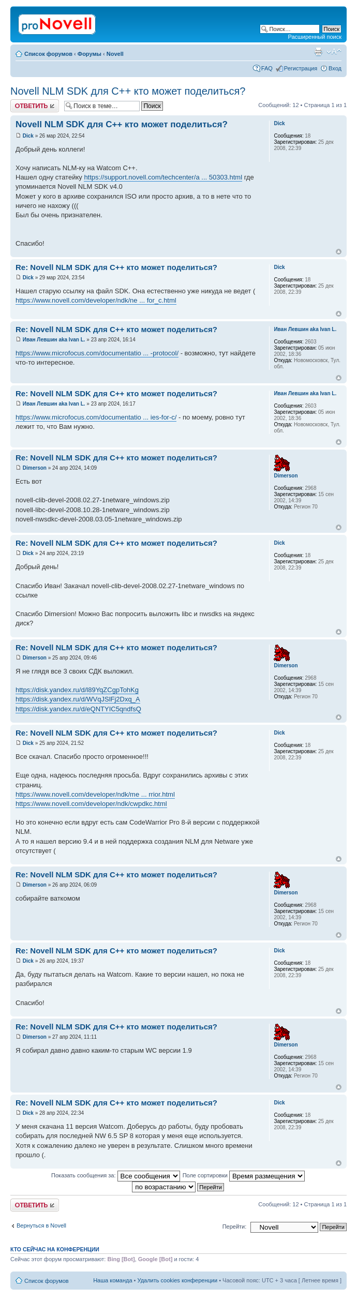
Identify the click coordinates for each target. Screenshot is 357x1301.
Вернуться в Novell (41, 1225)
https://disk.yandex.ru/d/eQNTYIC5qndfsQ (78, 709)
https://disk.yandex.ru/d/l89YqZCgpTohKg (77, 690)
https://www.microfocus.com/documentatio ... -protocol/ (97, 353)
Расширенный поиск (314, 37)
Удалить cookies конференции (178, 1280)
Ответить (34, 105)
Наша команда (112, 1280)
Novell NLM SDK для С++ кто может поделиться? (128, 91)
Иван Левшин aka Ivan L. (54, 339)
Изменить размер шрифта (333, 51)
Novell (115, 54)
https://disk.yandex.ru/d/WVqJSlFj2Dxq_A (78, 699)
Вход (335, 68)
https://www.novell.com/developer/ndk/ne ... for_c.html (96, 300)
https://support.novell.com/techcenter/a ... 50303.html (163, 177)
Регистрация (300, 68)
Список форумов (48, 54)
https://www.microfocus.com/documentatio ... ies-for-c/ (96, 417)
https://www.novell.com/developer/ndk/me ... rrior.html (95, 794)
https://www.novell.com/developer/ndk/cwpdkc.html (91, 803)
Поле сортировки (244, 1175)
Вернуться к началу (338, 252)
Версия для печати (318, 51)
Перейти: (234, 1226)
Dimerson (35, 468)
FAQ (267, 68)
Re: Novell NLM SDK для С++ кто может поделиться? (116, 267)
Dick (28, 136)
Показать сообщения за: (115, 1175)
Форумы (89, 54)
